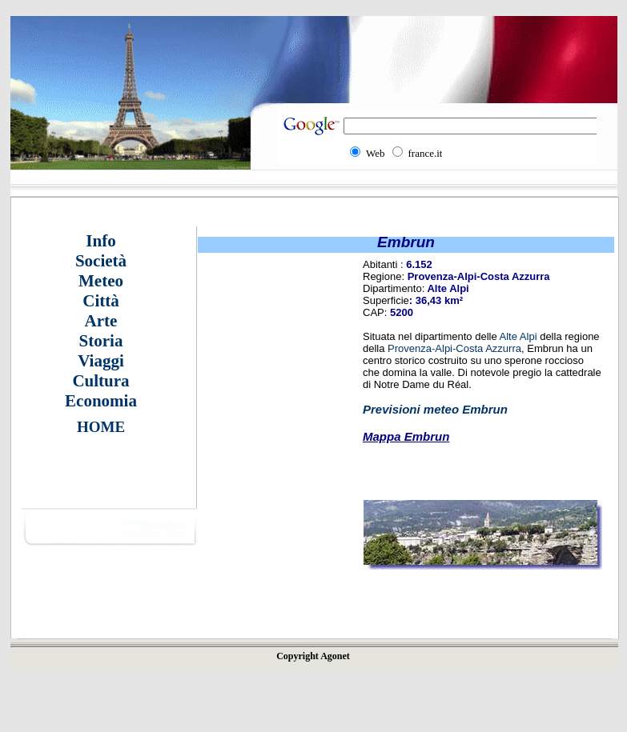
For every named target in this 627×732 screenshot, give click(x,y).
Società (101, 260)
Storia (101, 340)
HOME (101, 426)
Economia (101, 400)
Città (100, 300)
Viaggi (101, 360)
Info (100, 240)
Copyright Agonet (313, 656)
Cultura (100, 380)
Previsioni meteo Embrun (435, 409)
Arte (101, 320)
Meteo (100, 280)
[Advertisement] (269, 476)
